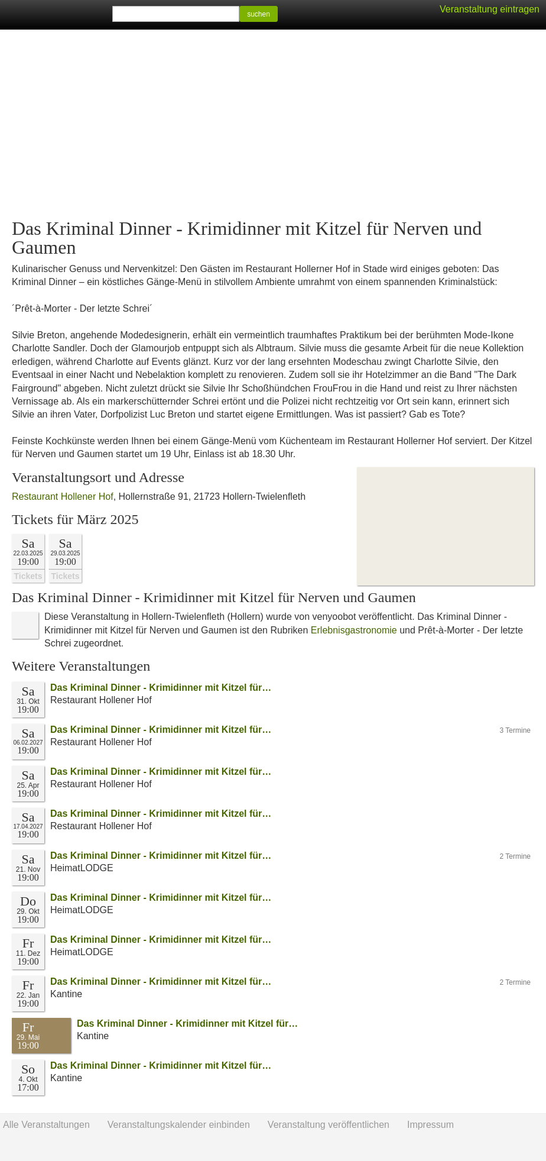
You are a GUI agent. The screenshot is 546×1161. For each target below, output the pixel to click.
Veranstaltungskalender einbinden (179, 1125)
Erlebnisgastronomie (354, 630)
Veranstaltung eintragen (490, 9)
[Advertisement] (273, 124)
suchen (258, 14)
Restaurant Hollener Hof (62, 496)
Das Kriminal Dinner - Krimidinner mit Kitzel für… (160, 688)
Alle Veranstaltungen (46, 1125)
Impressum (430, 1125)
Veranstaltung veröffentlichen (328, 1125)
